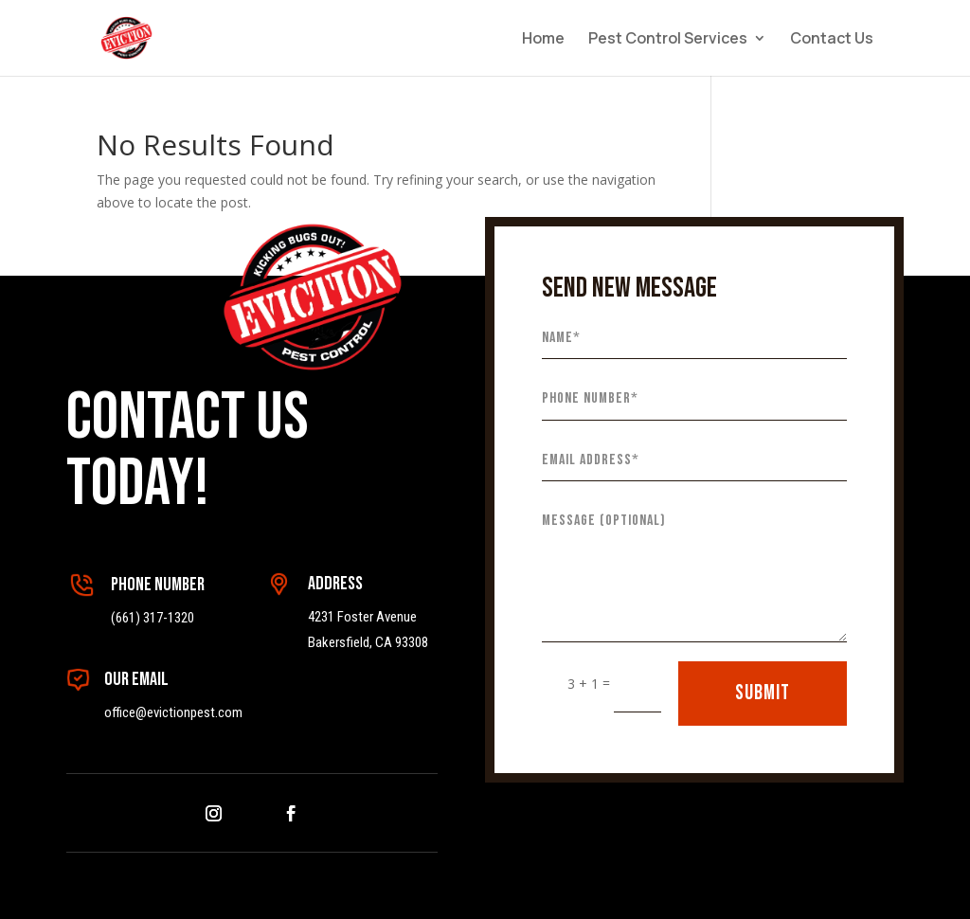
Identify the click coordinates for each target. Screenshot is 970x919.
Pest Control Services (667, 39)
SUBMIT (762, 693)
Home (543, 39)
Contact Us (831, 39)
